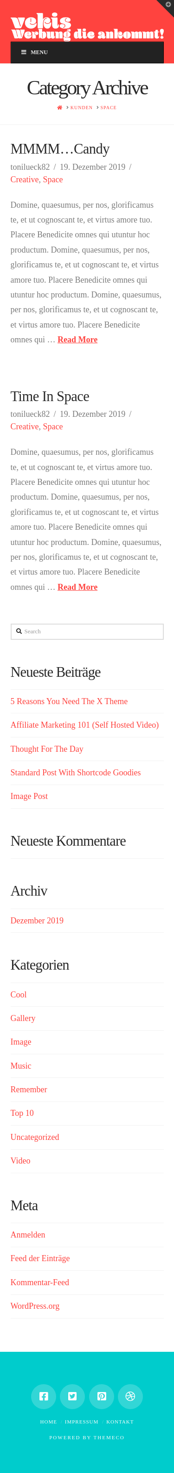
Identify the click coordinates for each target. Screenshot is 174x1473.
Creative (25, 179)
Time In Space (50, 396)
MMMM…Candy (60, 149)
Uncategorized (35, 1137)
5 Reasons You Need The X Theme (69, 701)
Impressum (82, 1421)
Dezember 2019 (37, 920)
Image (21, 1041)
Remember (29, 1089)
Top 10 (22, 1113)
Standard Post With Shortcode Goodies (76, 772)
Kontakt (120, 1421)
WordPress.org (35, 1306)
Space (53, 179)
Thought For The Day (47, 749)
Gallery (23, 1018)
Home (48, 1421)
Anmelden (28, 1234)
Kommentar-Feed (40, 1282)
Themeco (109, 1437)
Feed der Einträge (40, 1258)
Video (21, 1160)
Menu (34, 52)
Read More (77, 339)
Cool (19, 994)
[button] (165, 9)
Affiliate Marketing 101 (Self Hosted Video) (85, 725)
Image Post (29, 796)
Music (21, 1066)
